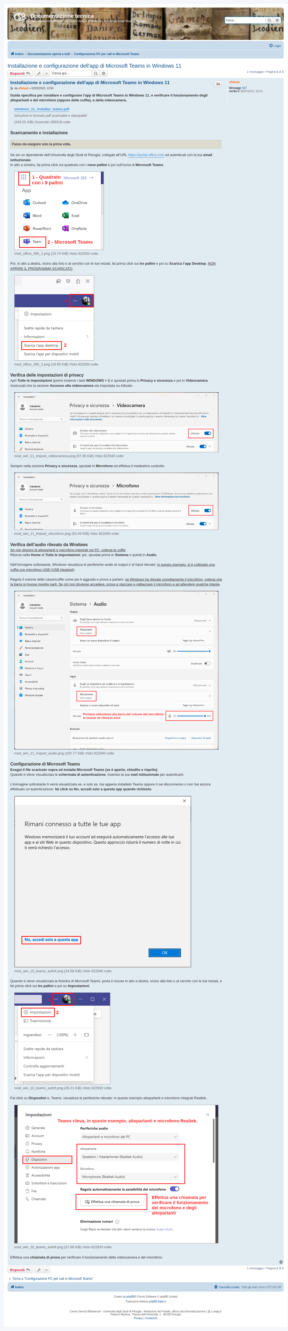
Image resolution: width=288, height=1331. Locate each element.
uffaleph (234, 82)
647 (244, 88)
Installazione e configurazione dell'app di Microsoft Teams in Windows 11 (94, 66)
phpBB (130, 1296)
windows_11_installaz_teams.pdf (41, 109)
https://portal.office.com (146, 155)
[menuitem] (275, 46)
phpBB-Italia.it (157, 1301)
